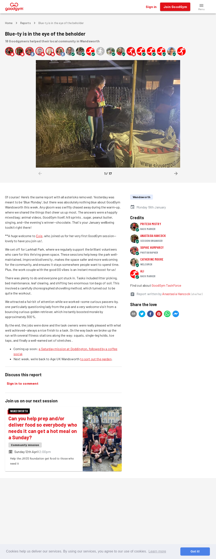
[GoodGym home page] (14, 6)
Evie (39, 236)
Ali (142, 271)
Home (9, 23)
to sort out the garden (95, 359)
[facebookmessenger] (175, 314)
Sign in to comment (22, 383)
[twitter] (142, 314)
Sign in (151, 7)
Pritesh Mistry (150, 224)
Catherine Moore (151, 259)
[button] (201, 7)
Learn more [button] (157, 551)
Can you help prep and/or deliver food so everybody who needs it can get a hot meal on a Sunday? (42, 427)
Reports (25, 23)
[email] (133, 314)
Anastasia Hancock (153, 236)
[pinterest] (158, 314)
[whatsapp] (167, 314)
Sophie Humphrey (152, 247)
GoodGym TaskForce (166, 285)
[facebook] (150, 314)
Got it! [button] (195, 551)
